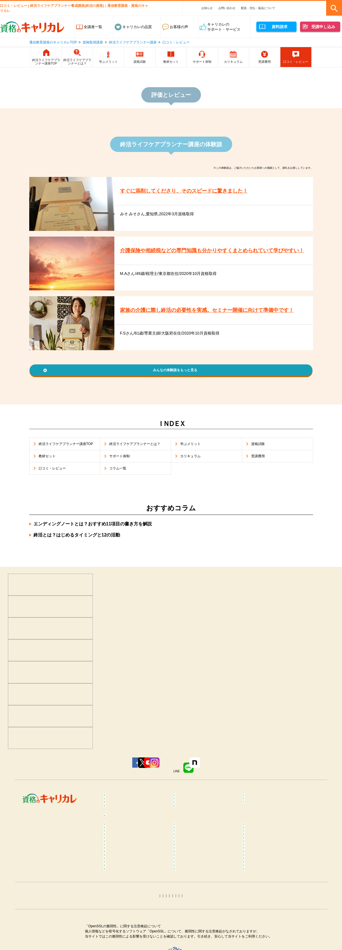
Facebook (80, 776)
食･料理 (254, 799)
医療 (112, 808)
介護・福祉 (257, 808)
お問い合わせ (226, 8)
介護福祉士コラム (123, 924)
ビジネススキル (122, 817)
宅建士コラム (189, 937)
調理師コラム (189, 898)
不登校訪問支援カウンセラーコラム (206, 865)
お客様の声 (179, 27)
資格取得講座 (93, 42)
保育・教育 (187, 808)
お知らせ (207, 8)
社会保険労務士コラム (127, 946)
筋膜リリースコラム (264, 890)
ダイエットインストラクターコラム (206, 878)
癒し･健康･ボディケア (196, 799)
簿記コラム (118, 937)
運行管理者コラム (193, 946)
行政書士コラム (261, 937)
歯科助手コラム (122, 915)
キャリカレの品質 (137, 27)
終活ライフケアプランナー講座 (133, 42)
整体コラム (257, 862)
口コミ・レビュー (176, 42)
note (253, 776)
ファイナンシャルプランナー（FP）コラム (272, 926)
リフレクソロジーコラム (129, 876)
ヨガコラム (257, 876)
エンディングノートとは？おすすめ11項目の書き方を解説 (92, 534)
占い (112, 830)
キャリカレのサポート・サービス (223, 27)
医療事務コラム (191, 907)
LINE (219, 776)
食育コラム (118, 898)
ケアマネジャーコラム (196, 924)
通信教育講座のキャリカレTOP (53, 42)
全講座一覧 (93, 27)
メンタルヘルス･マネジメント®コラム (135, 865)
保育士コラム (189, 915)
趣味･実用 (186, 830)
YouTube (148, 776)
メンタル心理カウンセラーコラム (136, 854)
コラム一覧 (118, 845)
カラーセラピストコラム (198, 854)
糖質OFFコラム (261, 898)
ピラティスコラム (123, 890)
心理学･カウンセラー (126, 799)
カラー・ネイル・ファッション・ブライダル (275, 819)
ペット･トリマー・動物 (197, 817)
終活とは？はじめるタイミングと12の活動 (76, 545)
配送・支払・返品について (258, 8)
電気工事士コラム (262, 946)
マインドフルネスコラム (268, 854)
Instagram (181, 776)
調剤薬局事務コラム (264, 907)
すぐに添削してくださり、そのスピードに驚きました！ (191, 191)
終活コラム (257, 915)
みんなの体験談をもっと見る (175, 371)
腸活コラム (187, 890)
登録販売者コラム (123, 907)
